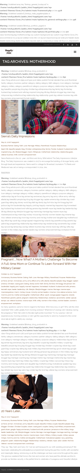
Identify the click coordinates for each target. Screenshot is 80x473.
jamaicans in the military (60, 429)
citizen (30, 426)
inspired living (6, 152)
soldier (68, 298)
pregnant (25, 298)
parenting (68, 438)
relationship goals (66, 152)
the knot (70, 441)
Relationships (61, 146)
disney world (34, 284)
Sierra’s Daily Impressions (18, 136)
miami (30, 152)
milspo (3, 438)
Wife (15, 155)
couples (45, 426)
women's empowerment (27, 155)
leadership (21, 289)
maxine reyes (65, 289)
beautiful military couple (49, 424)
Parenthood (45, 146)
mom (75, 292)
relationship (55, 152)
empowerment (69, 426)
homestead (44, 286)
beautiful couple (33, 424)
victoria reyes (27, 300)
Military (37, 146)
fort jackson (68, 284)
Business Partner (7, 146)
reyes (55, 441)
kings (72, 429)
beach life (4, 149)
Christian (28, 149)
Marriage (31, 146)
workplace (16, 303)
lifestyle (31, 289)
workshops (30, 443)
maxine (26, 435)
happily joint (14, 286)
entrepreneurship (38, 149)
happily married (25, 286)
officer (42, 295)
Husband (60, 149)
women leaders (63, 300)
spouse (73, 298)
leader (14, 289)
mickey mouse (25, 292)
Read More (5, 173)
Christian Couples (21, 426)
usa (8, 300)
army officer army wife (35, 281)
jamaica (72, 286)
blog (23, 149)
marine (50, 289)
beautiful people (15, 149)
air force (4, 281)
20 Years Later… (11, 411)
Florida (53, 149)
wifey (39, 300)
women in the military (49, 300)
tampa (3, 300)
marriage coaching (63, 432)
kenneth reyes (6, 289)
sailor (59, 441)
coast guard (19, 284)
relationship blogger (21, 441)
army (25, 281)
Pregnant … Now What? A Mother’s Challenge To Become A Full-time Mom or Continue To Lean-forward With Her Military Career (39, 264)
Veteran (4, 443)
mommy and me (7, 295)
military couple (56, 435)
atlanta (46, 281)
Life (13, 152)
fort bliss (52, 284)
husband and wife (70, 149)
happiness (35, 286)
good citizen (5, 429)
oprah (47, 295)
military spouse (68, 435)
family (48, 149)
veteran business (7, 155)
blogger (69, 281)
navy (63, 438)
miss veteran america (64, 292)
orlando (71, 295)
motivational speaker (53, 438)
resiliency (42, 441)
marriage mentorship (15, 435)
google (13, 429)
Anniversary (5, 277)
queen (11, 441)
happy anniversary (23, 429)
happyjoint (15, 142)
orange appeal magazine (59, 295)
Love (25, 146)
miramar (53, 292)
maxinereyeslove (7, 292)
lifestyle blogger (21, 152)
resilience (52, 298)
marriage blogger (49, 432)
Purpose (53, 146)
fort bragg (59, 284)
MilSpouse (37, 152)
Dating (16, 146)
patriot (18, 298)
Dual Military (58, 426)
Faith (21, 146)
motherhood (45, 152)
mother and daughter (22, 295)
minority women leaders (40, 292)
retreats (49, 441)
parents (13, 298)
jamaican (47, 429)
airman (10, 281)
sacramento (60, 298)
